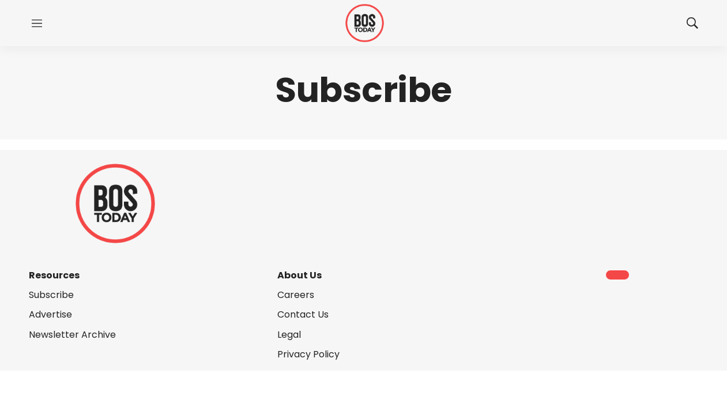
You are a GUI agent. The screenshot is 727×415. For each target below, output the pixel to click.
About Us (299, 275)
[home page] (364, 23)
